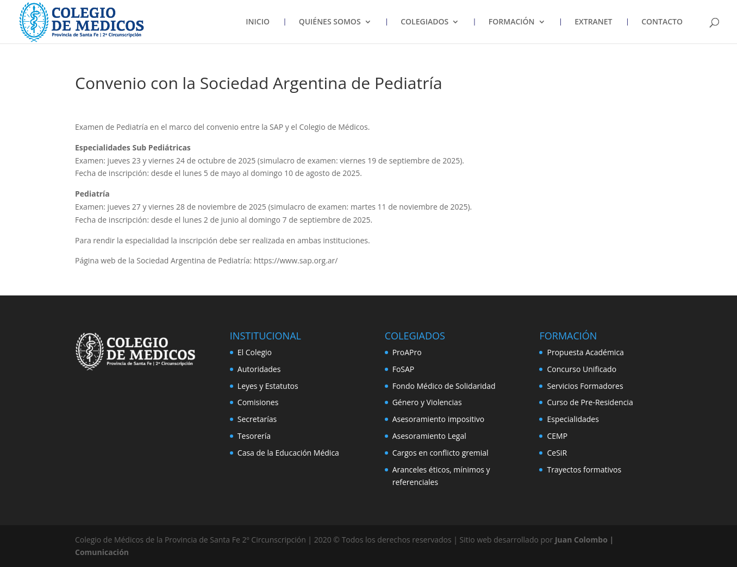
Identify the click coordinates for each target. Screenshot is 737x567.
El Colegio (255, 352)
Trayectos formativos (584, 469)
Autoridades (259, 369)
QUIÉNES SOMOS (330, 22)
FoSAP (403, 369)
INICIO (258, 22)
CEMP (557, 436)
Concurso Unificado (581, 369)
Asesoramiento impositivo (438, 419)
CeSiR (557, 453)
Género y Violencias (427, 402)
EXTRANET (593, 22)
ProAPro (407, 352)
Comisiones (258, 402)
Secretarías (257, 419)
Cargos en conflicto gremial (440, 453)
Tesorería (254, 436)
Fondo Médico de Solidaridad (444, 386)
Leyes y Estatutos (268, 386)
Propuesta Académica (585, 352)
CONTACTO (662, 22)
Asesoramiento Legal (429, 436)
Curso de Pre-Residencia (590, 402)
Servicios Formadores (585, 386)
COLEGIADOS (424, 22)
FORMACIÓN (512, 22)
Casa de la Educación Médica (288, 453)
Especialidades (572, 419)
